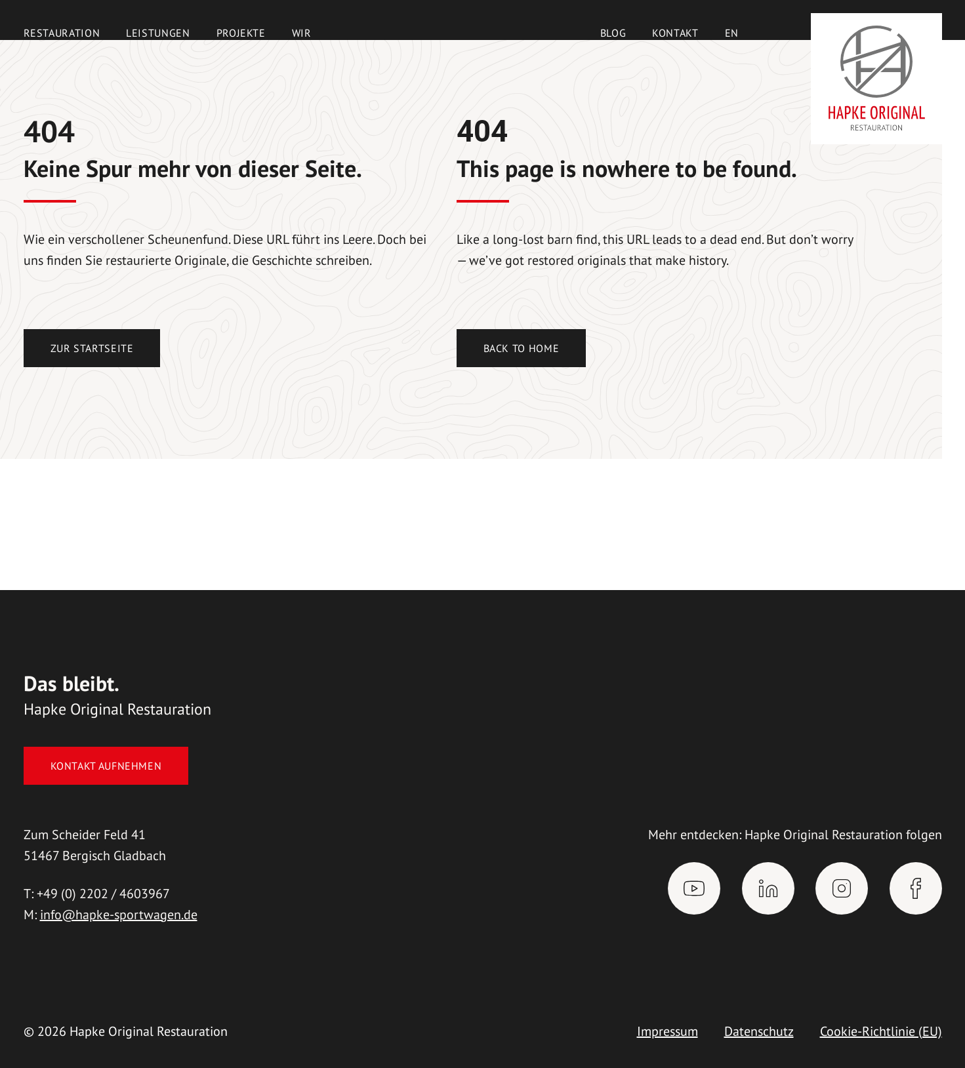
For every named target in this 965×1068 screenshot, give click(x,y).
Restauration (62, 32)
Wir (302, 32)
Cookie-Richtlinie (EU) (881, 1031)
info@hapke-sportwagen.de (118, 914)
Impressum (667, 1031)
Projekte (241, 32)
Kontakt (675, 32)
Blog (613, 32)
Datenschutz (759, 1031)
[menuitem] (732, 32)
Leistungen (158, 32)
